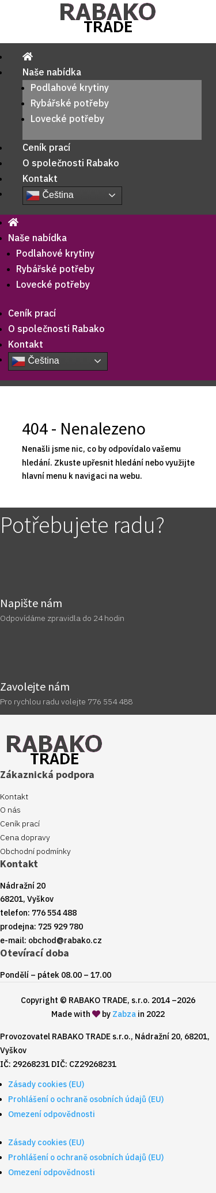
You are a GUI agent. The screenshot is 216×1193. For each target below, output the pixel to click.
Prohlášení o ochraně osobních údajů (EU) (86, 1099)
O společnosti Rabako (70, 163)
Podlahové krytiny (70, 87)
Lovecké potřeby (67, 118)
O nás (10, 810)
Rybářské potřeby (70, 103)
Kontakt (40, 178)
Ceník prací (46, 147)
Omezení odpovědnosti (51, 1114)
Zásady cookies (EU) (46, 1084)
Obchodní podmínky (35, 851)
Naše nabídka (51, 72)
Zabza (124, 1014)
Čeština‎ (50, 196)
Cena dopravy (25, 837)
